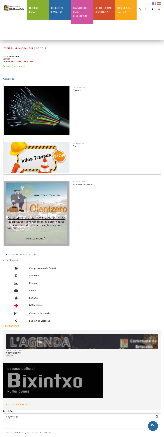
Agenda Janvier (13, 352)
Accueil (9, 432)
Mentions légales (22, 432)
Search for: (8, 411)
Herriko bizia (34, 9)
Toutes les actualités (21, 254)
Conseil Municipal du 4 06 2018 (18, 61)
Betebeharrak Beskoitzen (103, 9)
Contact (47, 432)
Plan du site (37, 432)
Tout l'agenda (16, 404)
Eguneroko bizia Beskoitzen (80, 11)
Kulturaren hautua (124, 9)
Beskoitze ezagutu (57, 9)
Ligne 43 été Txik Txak (102, 29)
